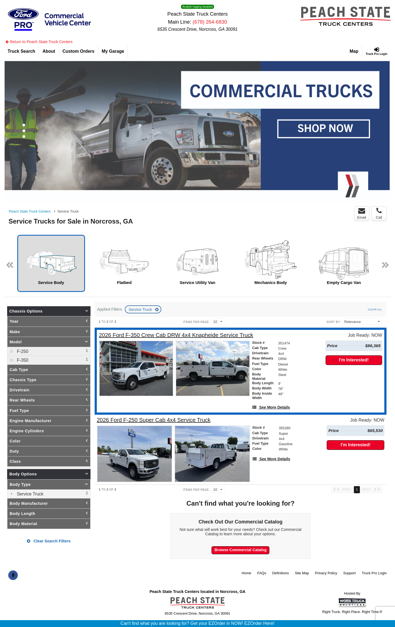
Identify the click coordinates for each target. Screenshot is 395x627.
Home (246, 573)
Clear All (375, 309)
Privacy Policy (326, 573)
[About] (49, 51)
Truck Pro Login (374, 573)
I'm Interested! (354, 360)
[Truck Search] (21, 51)
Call (379, 213)
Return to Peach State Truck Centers (39, 42)
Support (349, 573)
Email (361, 213)
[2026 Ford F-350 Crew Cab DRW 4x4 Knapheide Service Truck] (176, 335)
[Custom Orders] (78, 51)
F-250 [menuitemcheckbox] (22, 351)
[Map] (354, 51)
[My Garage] (113, 51)
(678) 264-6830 (210, 22)
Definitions (280, 573)
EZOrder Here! (259, 623)
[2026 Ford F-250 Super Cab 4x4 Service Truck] (154, 420)
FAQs (261, 573)
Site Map (302, 573)
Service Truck (141, 309)
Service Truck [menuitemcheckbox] (29, 494)
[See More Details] (271, 407)
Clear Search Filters (48, 541)
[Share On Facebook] (13, 575)
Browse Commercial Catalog (241, 550)
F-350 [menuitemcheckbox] (22, 360)
